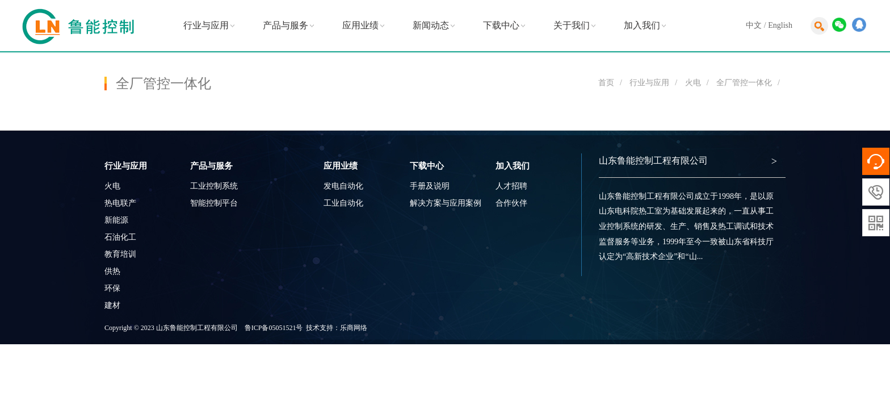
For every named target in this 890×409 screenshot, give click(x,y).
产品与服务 (285, 25)
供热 (112, 271)
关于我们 (571, 25)
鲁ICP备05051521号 (274, 328)
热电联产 (120, 203)
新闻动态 (431, 25)
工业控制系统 (214, 186)
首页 (606, 82)
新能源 (116, 220)
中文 (754, 25)
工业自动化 (343, 203)
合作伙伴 (511, 203)
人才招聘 (511, 186)
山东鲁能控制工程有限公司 (653, 160)
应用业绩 (360, 25)
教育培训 (120, 254)
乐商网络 (353, 328)
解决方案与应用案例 (445, 203)
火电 (693, 82)
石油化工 (120, 237)
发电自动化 (343, 186)
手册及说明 (430, 186)
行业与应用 (206, 25)
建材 (112, 305)
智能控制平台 (214, 203)
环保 (112, 288)
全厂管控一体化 (744, 82)
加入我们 (642, 25)
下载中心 (501, 25)
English (780, 25)
